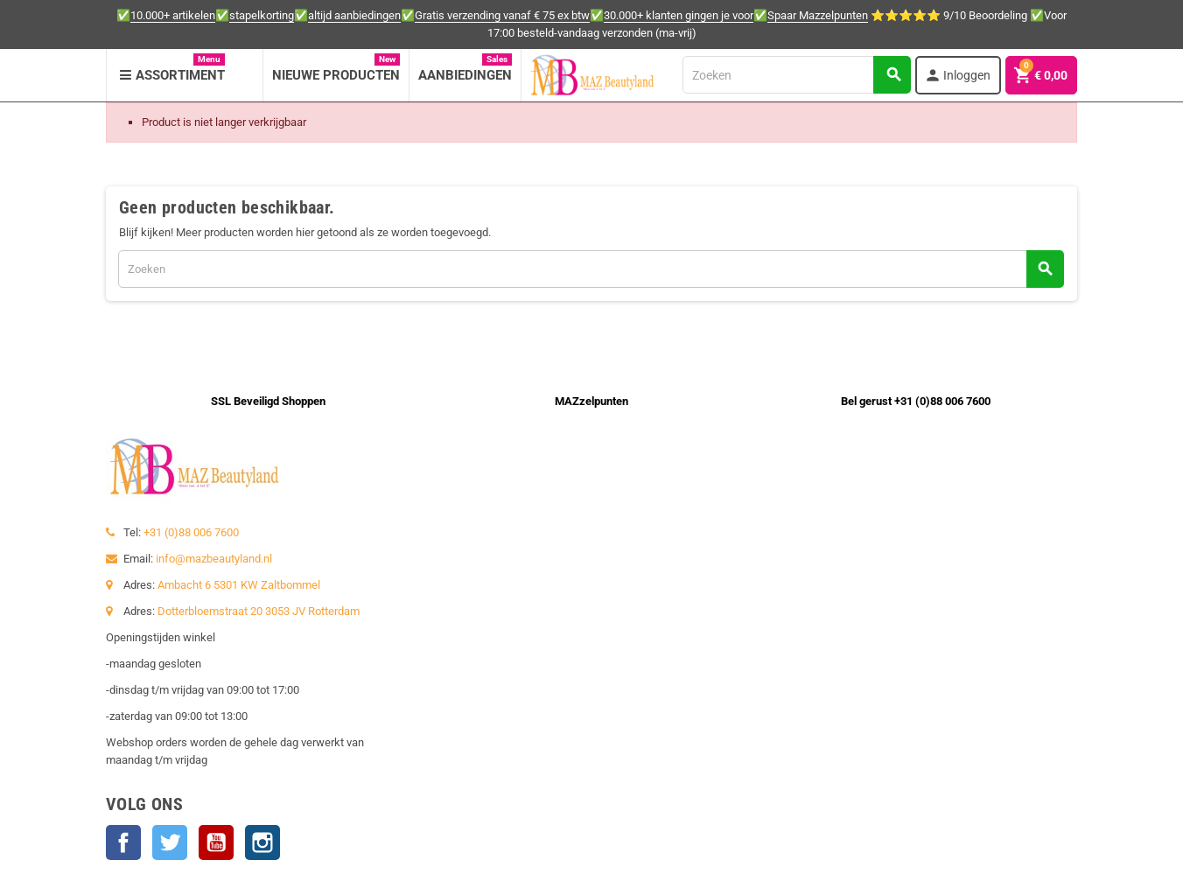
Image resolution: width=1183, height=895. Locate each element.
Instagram (262, 842)
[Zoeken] (796, 75)
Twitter (169, 842)
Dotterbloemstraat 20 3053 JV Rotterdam (259, 611)
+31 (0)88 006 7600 (191, 532)
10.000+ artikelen (172, 15)
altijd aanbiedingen (354, 15)
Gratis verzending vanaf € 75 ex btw (502, 15)
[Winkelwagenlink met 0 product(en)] (1041, 75)
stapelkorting (261, 15)
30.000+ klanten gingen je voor (678, 15)
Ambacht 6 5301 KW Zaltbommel (239, 584)
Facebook (123, 842)
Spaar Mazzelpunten (817, 15)
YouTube (216, 842)
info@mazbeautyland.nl (214, 558)
